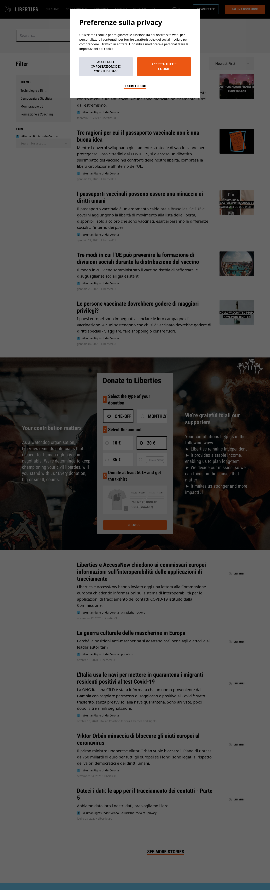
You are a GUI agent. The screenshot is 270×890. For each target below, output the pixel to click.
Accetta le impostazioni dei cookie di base (105, 66)
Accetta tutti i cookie (164, 66)
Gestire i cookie (135, 86)
